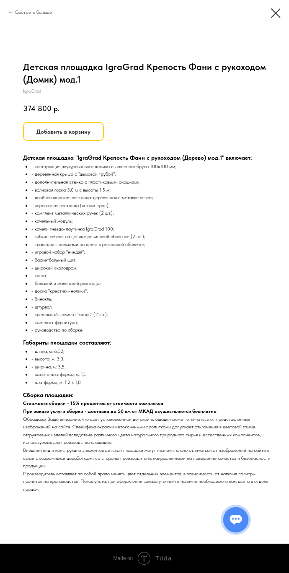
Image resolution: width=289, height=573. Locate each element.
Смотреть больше (33, 12)
